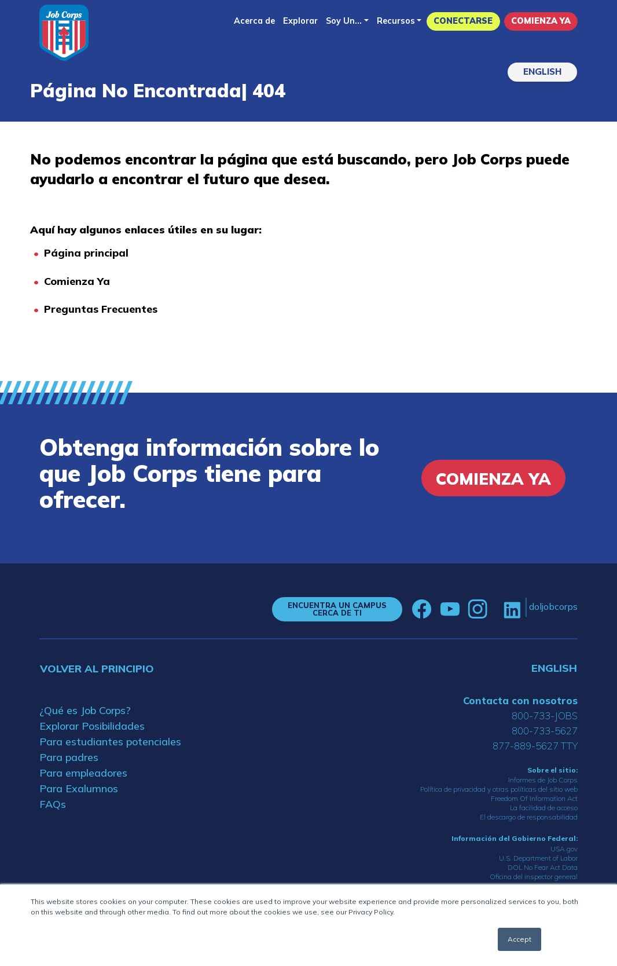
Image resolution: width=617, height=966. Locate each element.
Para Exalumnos (78, 788)
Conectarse (463, 21)
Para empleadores (83, 773)
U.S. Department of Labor (538, 858)
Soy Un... (344, 21)
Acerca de (254, 21)
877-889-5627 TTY (535, 746)
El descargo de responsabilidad (529, 817)
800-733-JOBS (545, 715)
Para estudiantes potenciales (110, 741)
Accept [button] (519, 939)
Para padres (68, 757)
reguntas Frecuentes (104, 309)
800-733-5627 (545, 730)
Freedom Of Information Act (534, 798)
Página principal (86, 252)
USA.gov (564, 848)
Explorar (300, 21)
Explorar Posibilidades (92, 726)
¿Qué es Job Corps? (85, 710)
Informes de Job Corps (543, 779)
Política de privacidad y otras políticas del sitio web (499, 789)
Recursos (396, 21)
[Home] (64, 33)
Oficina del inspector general (534, 876)
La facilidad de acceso (544, 807)
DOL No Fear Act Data (543, 867)
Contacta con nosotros (520, 700)
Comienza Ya (541, 21)
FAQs (52, 804)
